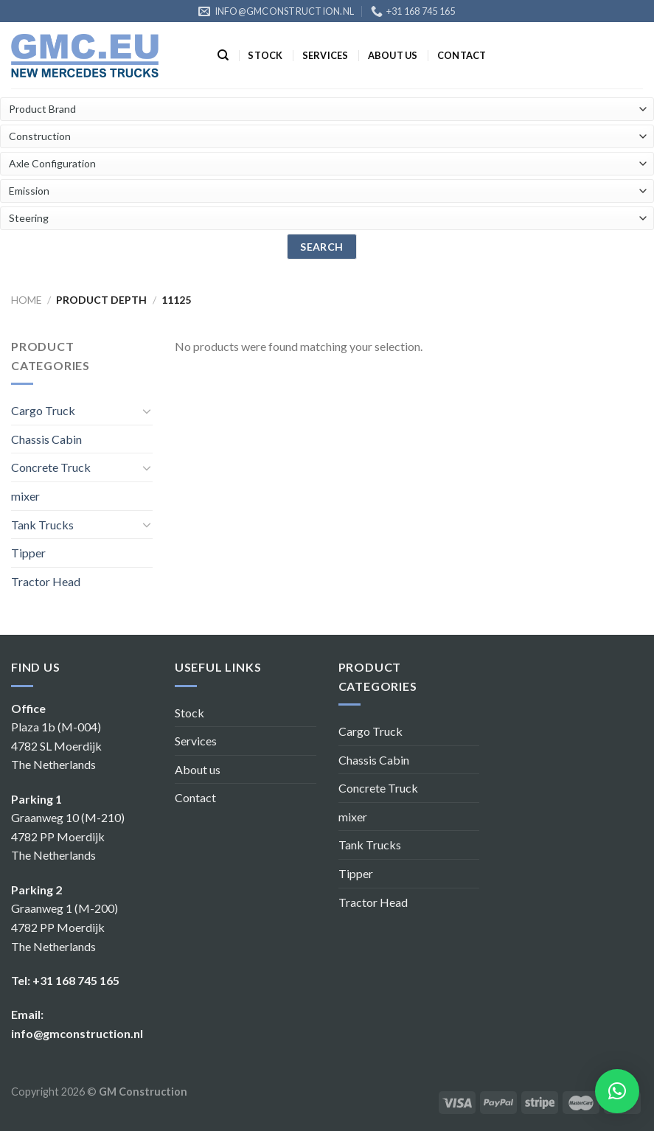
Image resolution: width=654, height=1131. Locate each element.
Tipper (28, 553)
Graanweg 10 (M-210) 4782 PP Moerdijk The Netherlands (68, 836)
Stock (265, 55)
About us (393, 55)
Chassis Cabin (46, 439)
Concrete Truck (51, 467)
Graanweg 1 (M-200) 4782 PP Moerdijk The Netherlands (64, 927)
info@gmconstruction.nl (77, 1033)
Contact (462, 55)
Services (325, 55)
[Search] (223, 55)
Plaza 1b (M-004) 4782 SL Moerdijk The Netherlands (56, 745)
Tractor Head (45, 581)
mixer (25, 496)
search (322, 246)
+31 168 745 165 (75, 980)
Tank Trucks (42, 525)
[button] (617, 1091)
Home (26, 299)
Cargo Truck (43, 410)
